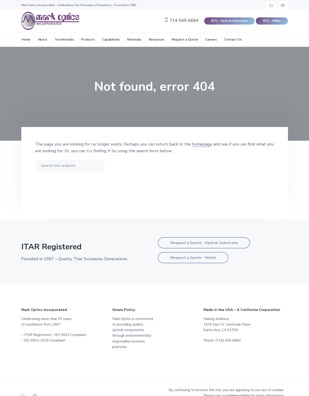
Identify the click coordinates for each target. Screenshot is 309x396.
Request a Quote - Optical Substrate (204, 242)
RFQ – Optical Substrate (229, 21)
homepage (202, 144)
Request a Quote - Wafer (193, 257)
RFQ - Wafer (272, 21)
